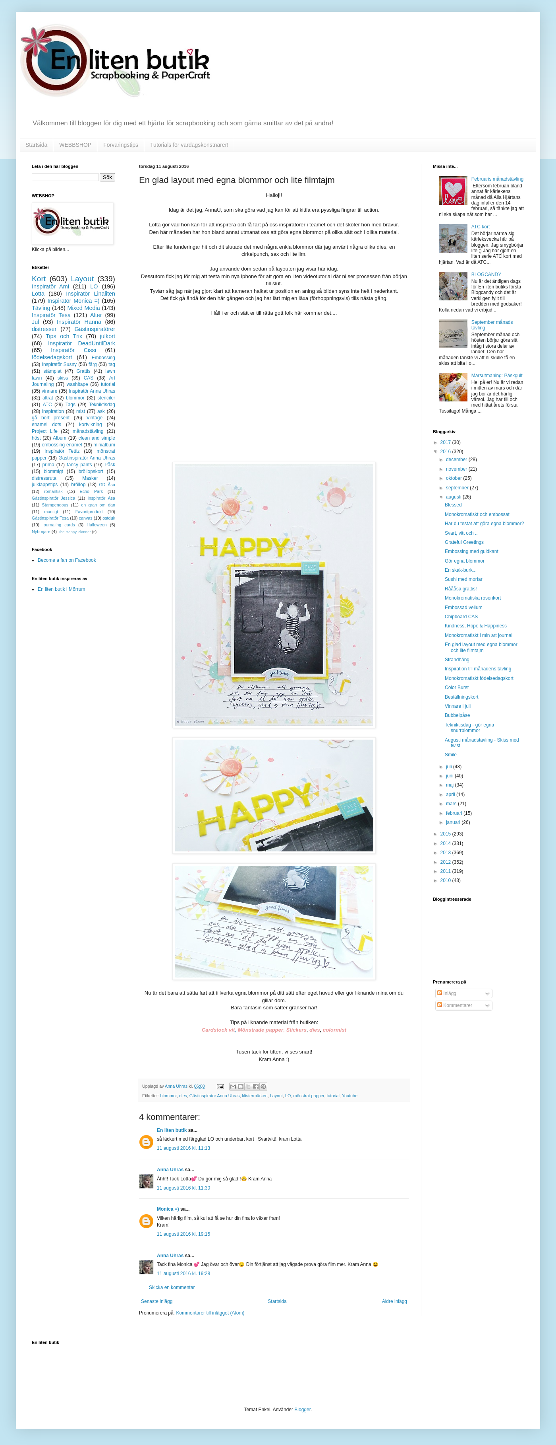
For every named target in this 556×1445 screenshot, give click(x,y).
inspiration (53, 411)
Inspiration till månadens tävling (478, 669)
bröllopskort (91, 471)
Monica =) (168, 1209)
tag (111, 364)
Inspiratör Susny (59, 364)
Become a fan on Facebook (67, 560)
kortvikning (90, 424)
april (451, 794)
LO (288, 1095)
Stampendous (55, 504)
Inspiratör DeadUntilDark (81, 343)
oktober (454, 478)
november (457, 469)
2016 (446, 451)
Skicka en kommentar (172, 1287)
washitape (77, 384)
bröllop (78, 484)
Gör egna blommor (465, 561)
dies (183, 1095)
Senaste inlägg (156, 1301)
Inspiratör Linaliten (90, 293)
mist (80, 411)
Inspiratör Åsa (101, 498)
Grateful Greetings (464, 542)
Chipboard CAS (461, 616)
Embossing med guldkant (471, 551)
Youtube (349, 1095)
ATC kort (480, 227)
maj (450, 785)
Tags (70, 404)
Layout (276, 1095)
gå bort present (51, 418)
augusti (454, 497)
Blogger (302, 1409)
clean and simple (97, 438)
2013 (446, 852)
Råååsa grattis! (461, 589)
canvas (85, 518)
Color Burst (457, 687)
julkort (107, 336)
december (457, 459)
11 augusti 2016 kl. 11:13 (183, 1148)
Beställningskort (462, 697)
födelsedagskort (52, 357)
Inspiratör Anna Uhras (92, 391)
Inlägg (446, 993)
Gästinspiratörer (95, 329)
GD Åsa (107, 484)
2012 (446, 862)
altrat (47, 398)
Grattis (83, 371)
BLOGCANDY (486, 274)
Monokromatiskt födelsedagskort (479, 678)
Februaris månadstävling (497, 179)
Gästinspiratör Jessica (53, 498)
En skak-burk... (461, 570)
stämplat (52, 371)
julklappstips (45, 484)
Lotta (38, 293)
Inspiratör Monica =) (73, 301)
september (458, 488)
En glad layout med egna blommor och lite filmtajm (481, 647)
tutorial (333, 1095)
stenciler (106, 398)
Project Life (45, 431)
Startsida (36, 145)
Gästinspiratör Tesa (50, 518)
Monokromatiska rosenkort (473, 598)
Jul (35, 322)
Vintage (94, 418)
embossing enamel (62, 445)
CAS (89, 378)
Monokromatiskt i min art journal (478, 635)
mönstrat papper (308, 1095)
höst (36, 438)
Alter (96, 315)
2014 (446, 843)
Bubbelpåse (457, 715)
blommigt (53, 471)
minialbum (104, 445)
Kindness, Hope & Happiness (476, 626)
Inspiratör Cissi (73, 350)
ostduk (108, 518)
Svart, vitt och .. (461, 533)
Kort (39, 279)
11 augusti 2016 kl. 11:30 (183, 1188)
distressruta (44, 478)
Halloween (96, 524)
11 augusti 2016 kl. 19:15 (183, 1234)
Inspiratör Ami (50, 286)
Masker (90, 478)
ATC (47, 404)
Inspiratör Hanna (79, 322)
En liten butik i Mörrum (61, 589)
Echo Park (91, 491)
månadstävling (88, 431)
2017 (446, 442)
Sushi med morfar (464, 579)
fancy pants (79, 464)
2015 (446, 834)
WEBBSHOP (75, 145)
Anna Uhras (170, 1169)
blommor (168, 1095)
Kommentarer (454, 1005)
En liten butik (172, 1130)
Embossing (103, 357)
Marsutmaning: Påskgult (497, 375)
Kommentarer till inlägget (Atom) (210, 1313)
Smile (451, 755)
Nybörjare (41, 531)
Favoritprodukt (89, 511)
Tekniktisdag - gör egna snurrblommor (469, 727)
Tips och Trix (64, 336)
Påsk (109, 464)
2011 (446, 871)
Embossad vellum (464, 607)
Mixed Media (83, 308)
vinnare (49, 391)
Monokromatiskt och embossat (477, 514)
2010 (446, 880)
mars (452, 803)
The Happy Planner (74, 532)
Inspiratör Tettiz (62, 451)
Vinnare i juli (458, 706)
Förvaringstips (120, 145)
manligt (51, 511)
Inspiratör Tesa (51, 315)
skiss (63, 378)
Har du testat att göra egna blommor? (484, 523)
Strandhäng (457, 659)
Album (59, 438)
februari (454, 813)
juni (450, 776)
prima (48, 464)
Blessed (453, 505)
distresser (44, 329)
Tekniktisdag (102, 404)
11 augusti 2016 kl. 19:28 (183, 1273)
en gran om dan (98, 504)
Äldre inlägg (394, 1301)
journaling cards (58, 524)
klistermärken (254, 1095)
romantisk (53, 491)
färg (93, 364)
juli (449, 766)
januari (453, 822)
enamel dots (46, 424)
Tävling (41, 308)
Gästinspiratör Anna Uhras (214, 1095)
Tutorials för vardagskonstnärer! (189, 145)
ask (101, 411)
